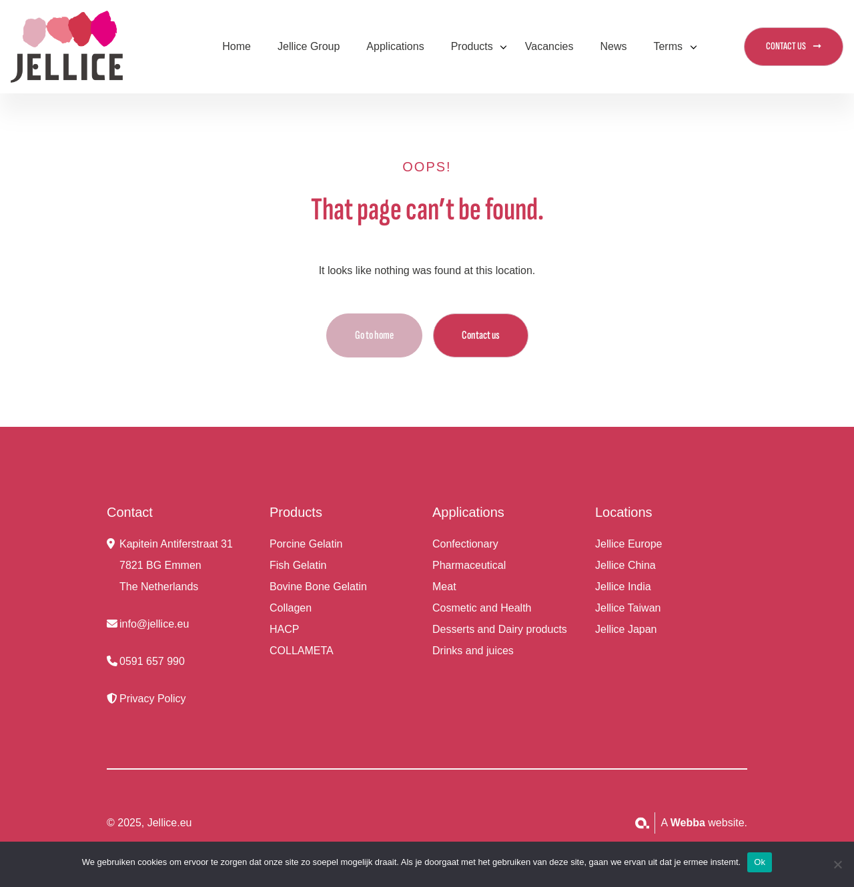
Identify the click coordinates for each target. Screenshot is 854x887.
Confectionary (465, 544)
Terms (668, 46)
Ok (759, 862)
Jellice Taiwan (628, 608)
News (613, 46)
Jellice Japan (626, 629)
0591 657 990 (152, 661)
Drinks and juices (473, 650)
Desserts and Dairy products (499, 629)
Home (236, 46)
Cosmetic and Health (482, 608)
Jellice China (625, 565)
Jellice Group (309, 46)
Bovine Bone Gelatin (318, 586)
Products (472, 46)
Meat (444, 586)
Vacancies (549, 46)
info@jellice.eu (154, 624)
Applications (395, 46)
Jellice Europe (629, 544)
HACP (284, 629)
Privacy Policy (152, 698)
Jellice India (623, 586)
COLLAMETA (302, 650)
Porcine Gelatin (306, 544)
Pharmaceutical (469, 565)
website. (709, 822)
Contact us (481, 335)
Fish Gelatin (298, 565)
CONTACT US (786, 46)
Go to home (374, 335)
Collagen (291, 608)
